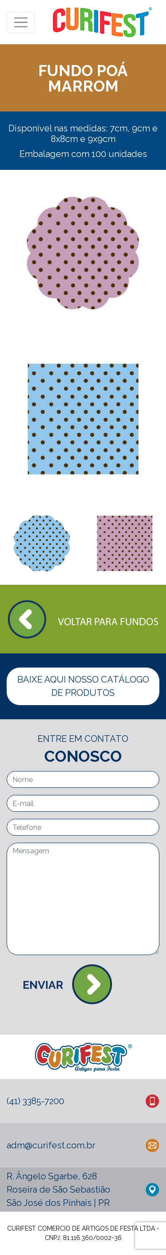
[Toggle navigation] (21, 22)
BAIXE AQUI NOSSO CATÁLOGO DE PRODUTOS (83, 686)
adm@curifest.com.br (51, 1145)
